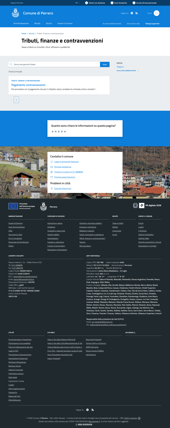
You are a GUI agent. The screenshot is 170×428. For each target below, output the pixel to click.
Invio (105, 64)
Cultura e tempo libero (56, 245)
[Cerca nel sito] (156, 13)
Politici (11, 245)
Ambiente (51, 227)
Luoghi (141, 227)
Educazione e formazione (57, 249)
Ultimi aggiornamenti (16, 388)
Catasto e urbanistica (55, 242)
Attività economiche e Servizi (149, 242)
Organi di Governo (15, 223)
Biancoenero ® (94, 421)
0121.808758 (17, 268)
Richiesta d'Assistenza (17, 362)
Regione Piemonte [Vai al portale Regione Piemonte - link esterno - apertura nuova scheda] (17, 3)
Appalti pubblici (53, 234)
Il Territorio (142, 230)
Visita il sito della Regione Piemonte (61, 339)
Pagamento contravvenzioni (28, 85)
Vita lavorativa (85, 245)
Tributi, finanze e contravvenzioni (25, 80)
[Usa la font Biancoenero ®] (95, 3)
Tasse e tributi (117, 223)
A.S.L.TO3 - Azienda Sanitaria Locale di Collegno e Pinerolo (70, 350)
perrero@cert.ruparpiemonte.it (25, 276)
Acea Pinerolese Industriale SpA (59, 354)
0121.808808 (16, 265)
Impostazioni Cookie (16, 381)
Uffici (10, 230)
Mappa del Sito (14, 396)
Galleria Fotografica (145, 234)
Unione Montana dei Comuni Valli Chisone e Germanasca (69, 347)
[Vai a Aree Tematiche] (119, 3)
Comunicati (116, 230)
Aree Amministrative (16, 227)
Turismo (82, 242)
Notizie (115, 227)
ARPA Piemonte (92, 347)
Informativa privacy (16, 373)
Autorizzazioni (52, 238)
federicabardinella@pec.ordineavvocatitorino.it (108, 324)
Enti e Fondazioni (15, 238)
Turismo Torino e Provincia (96, 343)
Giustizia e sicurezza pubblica (90, 223)
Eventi (140, 223)
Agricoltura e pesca (54, 223)
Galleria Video (143, 238)
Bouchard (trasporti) (93, 339)
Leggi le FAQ (13, 350)
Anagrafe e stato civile (56, 230)
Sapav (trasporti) (53, 358)
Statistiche (12, 392)
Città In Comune (130, 418)
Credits (11, 384)
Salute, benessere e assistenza (91, 234)
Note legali (12, 377)
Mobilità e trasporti (86, 230)
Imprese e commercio (87, 227)
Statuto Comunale (15, 369)
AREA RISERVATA (83, 424)
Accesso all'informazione (112, 23)
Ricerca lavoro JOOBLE (95, 350)
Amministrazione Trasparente (19, 339)
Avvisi (114, 234)
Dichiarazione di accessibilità (19, 343)
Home (23, 33)
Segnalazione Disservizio (18, 358)
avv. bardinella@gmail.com (102, 321)
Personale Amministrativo (18, 242)
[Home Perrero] (32, 13)
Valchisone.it (91, 354)
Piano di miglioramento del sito (20, 347)
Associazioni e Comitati (147, 245)
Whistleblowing (14, 400)
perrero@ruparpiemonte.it (24, 279)
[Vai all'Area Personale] (144, 3)
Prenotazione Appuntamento (19, 354)
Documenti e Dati (15, 234)
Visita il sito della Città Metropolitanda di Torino (65, 343)
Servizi (31, 33)
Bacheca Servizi (14, 366)
